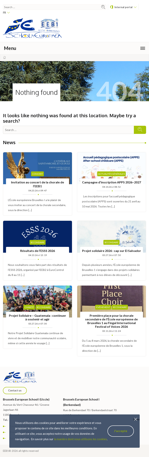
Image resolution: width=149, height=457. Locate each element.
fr (6, 12)
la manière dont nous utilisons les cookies (80, 439)
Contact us (15, 390)
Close (136, 419)
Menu (74, 48)
